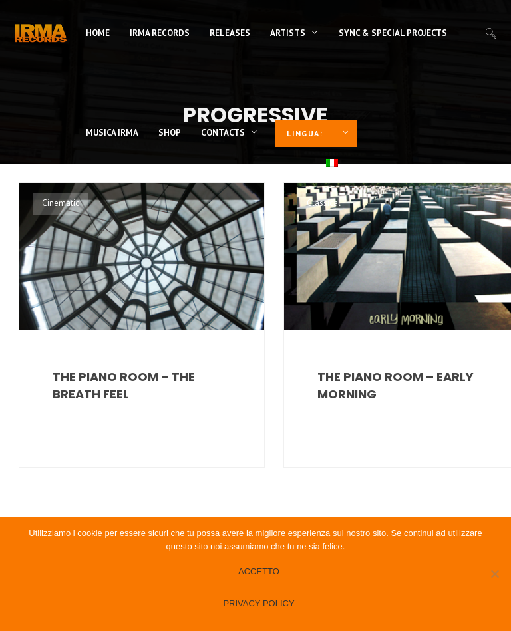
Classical (324, 203)
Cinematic (60, 203)
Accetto (258, 571)
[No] (494, 573)
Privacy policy (258, 603)
